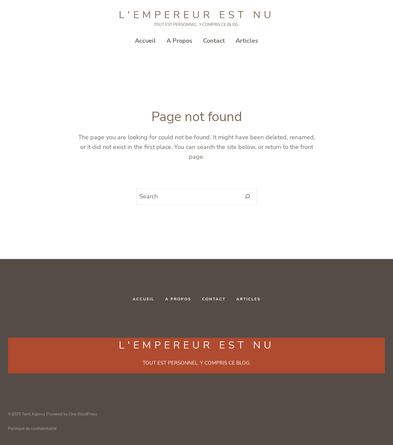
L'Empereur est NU (197, 15)
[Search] (247, 196)
